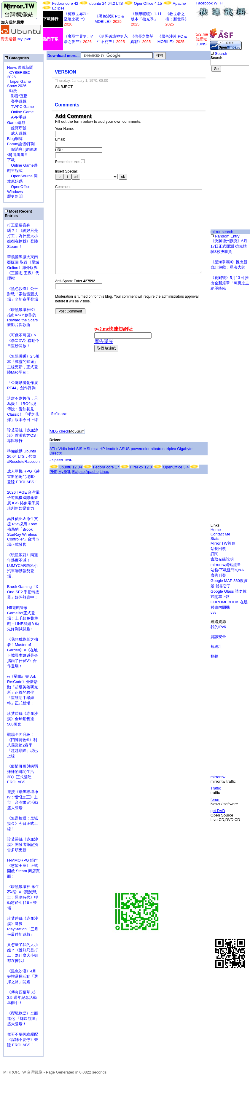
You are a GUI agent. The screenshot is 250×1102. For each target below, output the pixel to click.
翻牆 (214, 656)
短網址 (216, 646)
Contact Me (220, 534)
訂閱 (214, 554)
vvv (213, 612)
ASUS (124, 466)
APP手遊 (16, 117)
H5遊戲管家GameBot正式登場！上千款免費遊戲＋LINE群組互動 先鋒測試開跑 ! (23, 618)
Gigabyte (184, 466)
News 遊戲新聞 (20, 67)
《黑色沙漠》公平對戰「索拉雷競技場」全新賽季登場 (22, 294)
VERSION (65, 71)
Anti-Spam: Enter (75, 299)
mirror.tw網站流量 (226, 564)
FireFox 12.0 (141, 485)
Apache (179, 3)
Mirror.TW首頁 (223, 543)
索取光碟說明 (222, 559)
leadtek (112, 466)
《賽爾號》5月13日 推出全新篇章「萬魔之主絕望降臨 (230, 283)
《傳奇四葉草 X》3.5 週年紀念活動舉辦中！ (22, 997)
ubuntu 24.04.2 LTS (106, 3)
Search (219, 53)
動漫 (13, 90)
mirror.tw (218, 777)
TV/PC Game (20, 106)
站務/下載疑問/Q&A (227, 570)
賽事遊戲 (16, 101)
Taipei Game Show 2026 (19, 83)
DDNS (201, 44)
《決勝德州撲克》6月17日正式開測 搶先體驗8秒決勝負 (229, 246)
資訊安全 (218, 636)
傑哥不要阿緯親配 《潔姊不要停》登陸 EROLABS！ (22, 1039)
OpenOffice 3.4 (176, 485)
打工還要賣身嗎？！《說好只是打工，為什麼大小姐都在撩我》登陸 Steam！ (22, 236)
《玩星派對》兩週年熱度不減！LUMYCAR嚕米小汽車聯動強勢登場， (22, 565)
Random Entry (225, 236)
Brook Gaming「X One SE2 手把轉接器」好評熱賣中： (23, 591)
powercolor (140, 466)
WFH (218, 3)
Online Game (20, 112)
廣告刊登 (218, 575)
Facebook (204, 3)
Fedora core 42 (65, 3)
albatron (158, 466)
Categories (17, 58)
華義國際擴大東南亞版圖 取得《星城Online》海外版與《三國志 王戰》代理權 (23, 267)
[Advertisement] (230, 99)
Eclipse (58, 8)
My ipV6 (24, 39)
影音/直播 (17, 96)
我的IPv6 (218, 627)
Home (216, 529)
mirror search (222, 231)
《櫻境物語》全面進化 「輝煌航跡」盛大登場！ (23, 1018)
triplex (171, 466)
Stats (215, 538)
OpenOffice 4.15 (148, 3)
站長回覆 (218, 548)
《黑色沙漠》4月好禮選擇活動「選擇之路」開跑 (22, 976)
